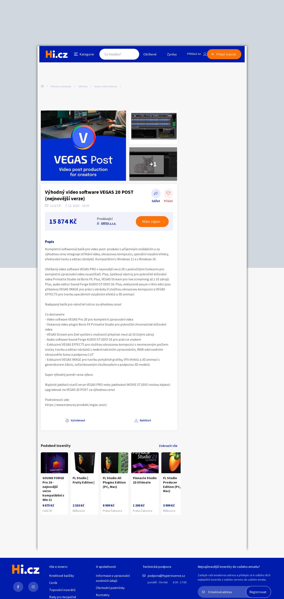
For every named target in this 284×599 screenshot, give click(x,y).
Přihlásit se (190, 55)
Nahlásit (83, 421)
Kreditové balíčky (61, 575)
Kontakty (102, 595)
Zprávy (167, 55)
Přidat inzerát (228, 55)
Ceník (53, 583)
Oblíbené (145, 55)
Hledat (127, 55)
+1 (153, 165)
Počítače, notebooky (60, 87)
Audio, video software (105, 87)
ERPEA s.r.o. (108, 224)
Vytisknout (57, 421)
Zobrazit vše (168, 446)
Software (82, 87)
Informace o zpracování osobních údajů (113, 578)
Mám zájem (151, 222)
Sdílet (156, 195)
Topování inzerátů (62, 590)
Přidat (168, 195)
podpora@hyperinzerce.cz (166, 575)
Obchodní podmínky (110, 588)
